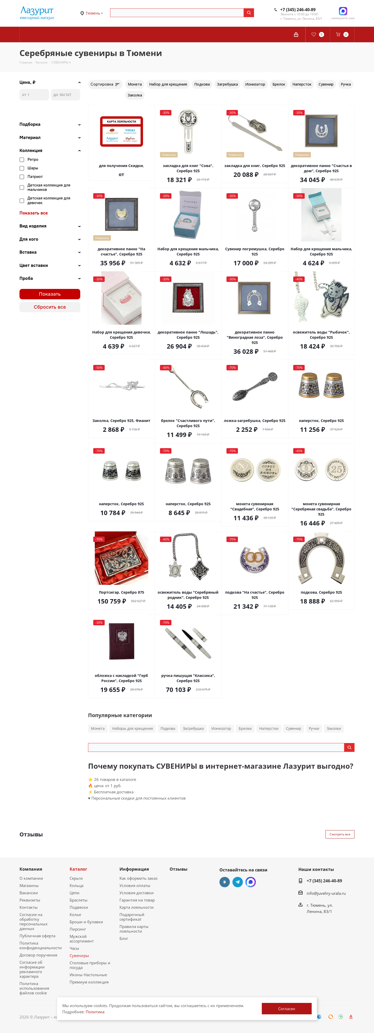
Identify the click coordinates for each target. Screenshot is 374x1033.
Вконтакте (224, 882)
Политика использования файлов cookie (34, 988)
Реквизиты (29, 900)
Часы (74, 948)
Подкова (168, 728)
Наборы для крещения (132, 728)
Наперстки (268, 728)
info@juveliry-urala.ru (326, 893)
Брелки (245, 728)
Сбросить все (50, 307)
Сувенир (293, 728)
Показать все (33, 213)
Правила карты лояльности (134, 929)
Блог (123, 938)
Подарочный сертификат (131, 917)
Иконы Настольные (88, 974)
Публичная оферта (37, 935)
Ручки (314, 728)
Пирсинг (78, 929)
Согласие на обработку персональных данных (33, 921)
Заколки (334, 728)
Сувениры (79, 955)
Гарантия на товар (137, 900)
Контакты (28, 907)
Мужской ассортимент (82, 939)
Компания (30, 869)
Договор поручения (38, 955)
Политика (95, 1011)
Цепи (74, 892)
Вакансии (28, 892)
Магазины (29, 885)
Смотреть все (340, 834)
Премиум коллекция (89, 982)
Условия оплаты (134, 885)
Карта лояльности (136, 907)
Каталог (78, 869)
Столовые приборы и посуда (90, 965)
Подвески (79, 907)
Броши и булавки (86, 921)
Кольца (76, 885)
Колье (75, 914)
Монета (98, 728)
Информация (134, 869)
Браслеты (79, 900)
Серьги (76, 878)
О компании (31, 878)
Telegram (237, 882)
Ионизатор (221, 728)
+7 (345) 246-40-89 (298, 9)
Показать (50, 294)
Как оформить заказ (138, 878)
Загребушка (193, 728)
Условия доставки (136, 892)
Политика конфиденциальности (40, 945)
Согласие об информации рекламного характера (32, 969)
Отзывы (179, 869)
